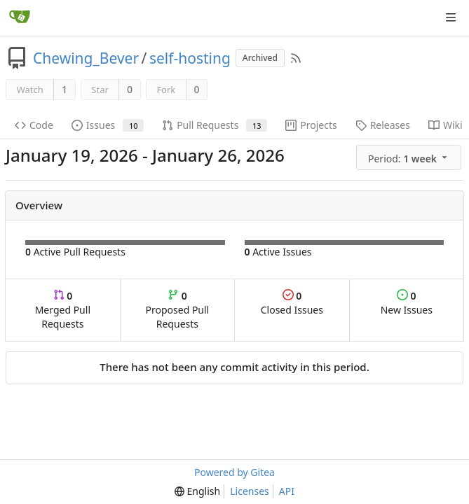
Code (34, 125)
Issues (108, 125)
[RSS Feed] (296, 58)
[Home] (19, 17)
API (286, 491)
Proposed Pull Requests (178, 309)
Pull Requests (214, 125)
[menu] (409, 157)
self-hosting (190, 58)
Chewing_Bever (86, 58)
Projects (311, 125)
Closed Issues (292, 302)
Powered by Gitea (234, 472)
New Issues (407, 302)
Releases (382, 125)
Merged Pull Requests (62, 309)
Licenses (249, 491)
